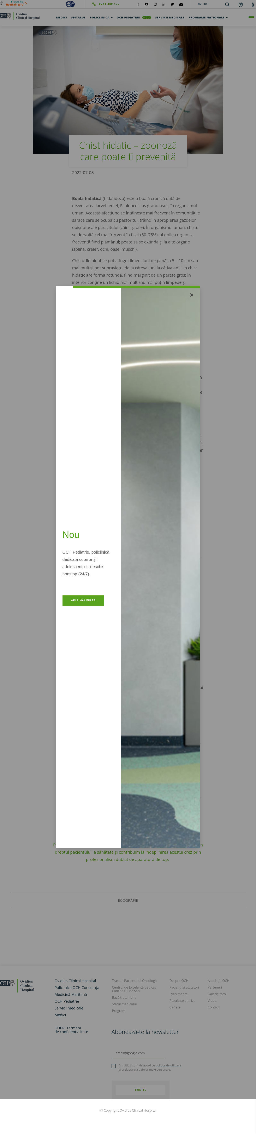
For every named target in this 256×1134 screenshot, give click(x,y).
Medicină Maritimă (71, 994)
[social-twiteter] (172, 4)
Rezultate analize (182, 1000)
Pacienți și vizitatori (184, 987)
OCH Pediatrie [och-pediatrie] (134, 17)
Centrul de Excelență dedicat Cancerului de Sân (134, 989)
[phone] (102, 4)
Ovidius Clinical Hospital (75, 980)
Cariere (175, 1007)
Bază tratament (124, 997)
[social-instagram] (155, 4)
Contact (214, 1007)
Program (118, 1010)
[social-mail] (181, 4)
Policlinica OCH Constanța (77, 987)
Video (212, 1000)
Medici (60, 1014)
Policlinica (101, 17)
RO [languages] (205, 4)
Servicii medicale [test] (169, 17)
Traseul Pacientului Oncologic (134, 980)
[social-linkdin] (164, 4)
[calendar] (241, 4)
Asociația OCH (219, 980)
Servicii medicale (69, 1008)
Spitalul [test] (78, 17)
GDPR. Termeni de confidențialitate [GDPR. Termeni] (71, 1029)
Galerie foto (217, 994)
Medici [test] (61, 17)
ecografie (128, 900)
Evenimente (178, 994)
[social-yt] (146, 4)
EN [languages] (200, 4)
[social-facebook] (138, 4)
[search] (227, 4)
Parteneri (215, 987)
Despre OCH (179, 980)
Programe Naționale (208, 17)
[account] (253, 4)
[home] (25, 985)
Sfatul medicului (124, 1004)
